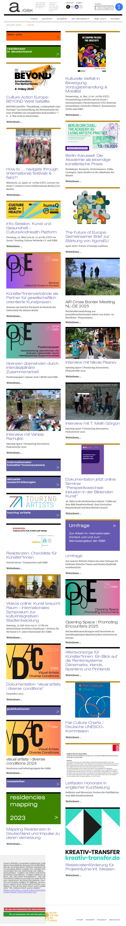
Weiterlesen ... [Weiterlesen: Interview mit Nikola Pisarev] (73, 376)
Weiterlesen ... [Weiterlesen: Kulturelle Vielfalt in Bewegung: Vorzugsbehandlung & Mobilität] (73, 115)
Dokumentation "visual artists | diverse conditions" (33, 686)
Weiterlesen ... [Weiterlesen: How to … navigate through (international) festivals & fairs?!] (14, 195)
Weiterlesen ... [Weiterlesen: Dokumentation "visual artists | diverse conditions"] (14, 699)
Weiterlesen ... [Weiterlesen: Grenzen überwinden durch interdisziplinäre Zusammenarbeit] (14, 382)
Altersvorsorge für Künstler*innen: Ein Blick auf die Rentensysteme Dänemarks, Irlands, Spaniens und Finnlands (91, 660)
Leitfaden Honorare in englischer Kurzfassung (87, 785)
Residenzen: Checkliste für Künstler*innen (31, 555)
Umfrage (73, 556)
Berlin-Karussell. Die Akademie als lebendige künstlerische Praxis (88, 159)
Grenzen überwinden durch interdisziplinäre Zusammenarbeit (32, 367)
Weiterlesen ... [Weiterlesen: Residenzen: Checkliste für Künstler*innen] (14, 568)
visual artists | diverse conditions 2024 (25, 761)
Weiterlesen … (73, 322)
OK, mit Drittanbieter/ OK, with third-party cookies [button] (29, 914)
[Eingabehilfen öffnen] (119, 7)
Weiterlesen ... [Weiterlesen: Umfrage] (73, 573)
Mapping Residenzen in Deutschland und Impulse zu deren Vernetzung (33, 833)
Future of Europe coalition (93, 246)
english (79, 3)
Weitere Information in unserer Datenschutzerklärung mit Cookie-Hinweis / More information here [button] (27, 891)
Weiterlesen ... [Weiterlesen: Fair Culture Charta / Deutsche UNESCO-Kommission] (73, 737)
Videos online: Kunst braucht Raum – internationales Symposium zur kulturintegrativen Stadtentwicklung (33, 611)
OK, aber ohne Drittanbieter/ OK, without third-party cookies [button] (29, 909)
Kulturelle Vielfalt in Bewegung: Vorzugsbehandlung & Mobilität (86, 84)
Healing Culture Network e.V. (31, 240)
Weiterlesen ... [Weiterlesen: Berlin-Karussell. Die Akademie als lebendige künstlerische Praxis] (73, 181)
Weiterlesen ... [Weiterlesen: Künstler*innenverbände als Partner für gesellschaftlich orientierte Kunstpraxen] (14, 316)
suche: (98, 4)
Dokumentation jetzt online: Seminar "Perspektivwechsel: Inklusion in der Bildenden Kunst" (91, 487)
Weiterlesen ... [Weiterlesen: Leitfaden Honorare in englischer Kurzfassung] (73, 801)
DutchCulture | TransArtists (21, 562)
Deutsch (70, 3)
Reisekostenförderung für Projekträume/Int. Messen (90, 867)
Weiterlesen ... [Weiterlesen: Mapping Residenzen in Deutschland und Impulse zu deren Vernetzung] (14, 844)
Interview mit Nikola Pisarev (90, 362)
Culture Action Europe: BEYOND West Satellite (28, 99)
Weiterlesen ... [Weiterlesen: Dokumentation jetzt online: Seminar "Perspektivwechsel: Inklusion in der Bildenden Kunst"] (73, 513)
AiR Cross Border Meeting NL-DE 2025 (90, 304)
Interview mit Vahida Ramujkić (25, 436)
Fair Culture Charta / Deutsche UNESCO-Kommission (84, 726)
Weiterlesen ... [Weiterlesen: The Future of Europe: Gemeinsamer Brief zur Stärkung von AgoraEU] (73, 251)
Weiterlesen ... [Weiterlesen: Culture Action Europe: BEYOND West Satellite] (14, 121)
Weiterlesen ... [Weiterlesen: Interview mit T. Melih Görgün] (73, 437)
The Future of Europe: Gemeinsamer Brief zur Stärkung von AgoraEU (87, 236)
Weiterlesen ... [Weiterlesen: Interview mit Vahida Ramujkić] (14, 452)
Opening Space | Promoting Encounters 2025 (91, 624)
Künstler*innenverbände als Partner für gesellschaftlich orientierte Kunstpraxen (32, 297)
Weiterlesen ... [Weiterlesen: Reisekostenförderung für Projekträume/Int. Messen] (73, 875)
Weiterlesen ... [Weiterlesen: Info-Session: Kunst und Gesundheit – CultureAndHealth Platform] (14, 246)
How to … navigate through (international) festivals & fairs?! (32, 173)
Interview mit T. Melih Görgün (92, 423)
